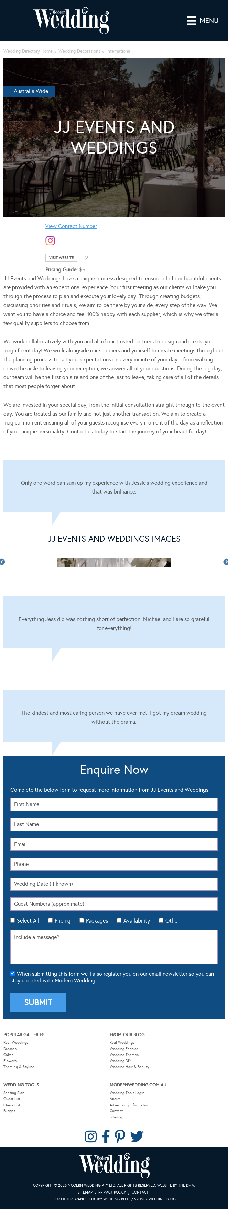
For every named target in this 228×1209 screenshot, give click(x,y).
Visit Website (61, 258)
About (115, 1099)
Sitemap (116, 1117)
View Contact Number (71, 226)
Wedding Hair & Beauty (129, 1067)
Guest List (11, 1099)
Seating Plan (13, 1093)
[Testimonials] (114, 486)
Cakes (8, 1055)
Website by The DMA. (176, 1185)
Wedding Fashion (124, 1049)
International (118, 51)
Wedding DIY (120, 1061)
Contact (116, 1111)
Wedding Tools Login (127, 1093)
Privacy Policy (112, 1192)
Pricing (62, 920)
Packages (97, 920)
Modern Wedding (114, 1166)
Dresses (10, 1049)
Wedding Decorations (79, 51)
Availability (136, 920)
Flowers (10, 1061)
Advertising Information (129, 1105)
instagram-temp (50, 241)
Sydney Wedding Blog (155, 1199)
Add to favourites (86, 257)
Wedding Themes (124, 1055)
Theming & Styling (18, 1067)
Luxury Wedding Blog (109, 1199)
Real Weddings (15, 1042)
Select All (28, 920)
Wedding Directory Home (28, 51)
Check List (11, 1105)
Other (172, 920)
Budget (9, 1111)
